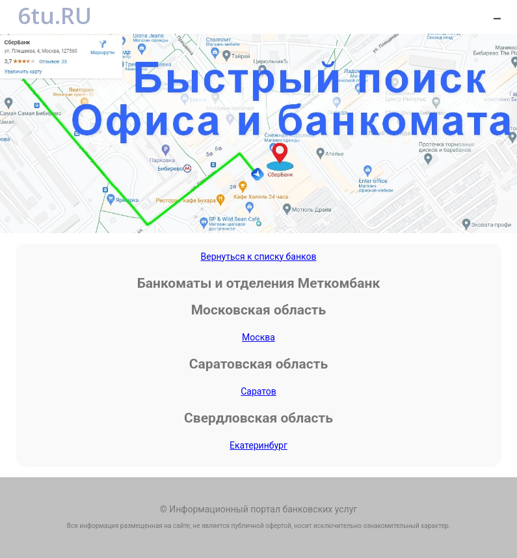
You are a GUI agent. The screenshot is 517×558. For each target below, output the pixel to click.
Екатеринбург (258, 445)
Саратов (258, 391)
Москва (258, 337)
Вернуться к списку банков (259, 256)
